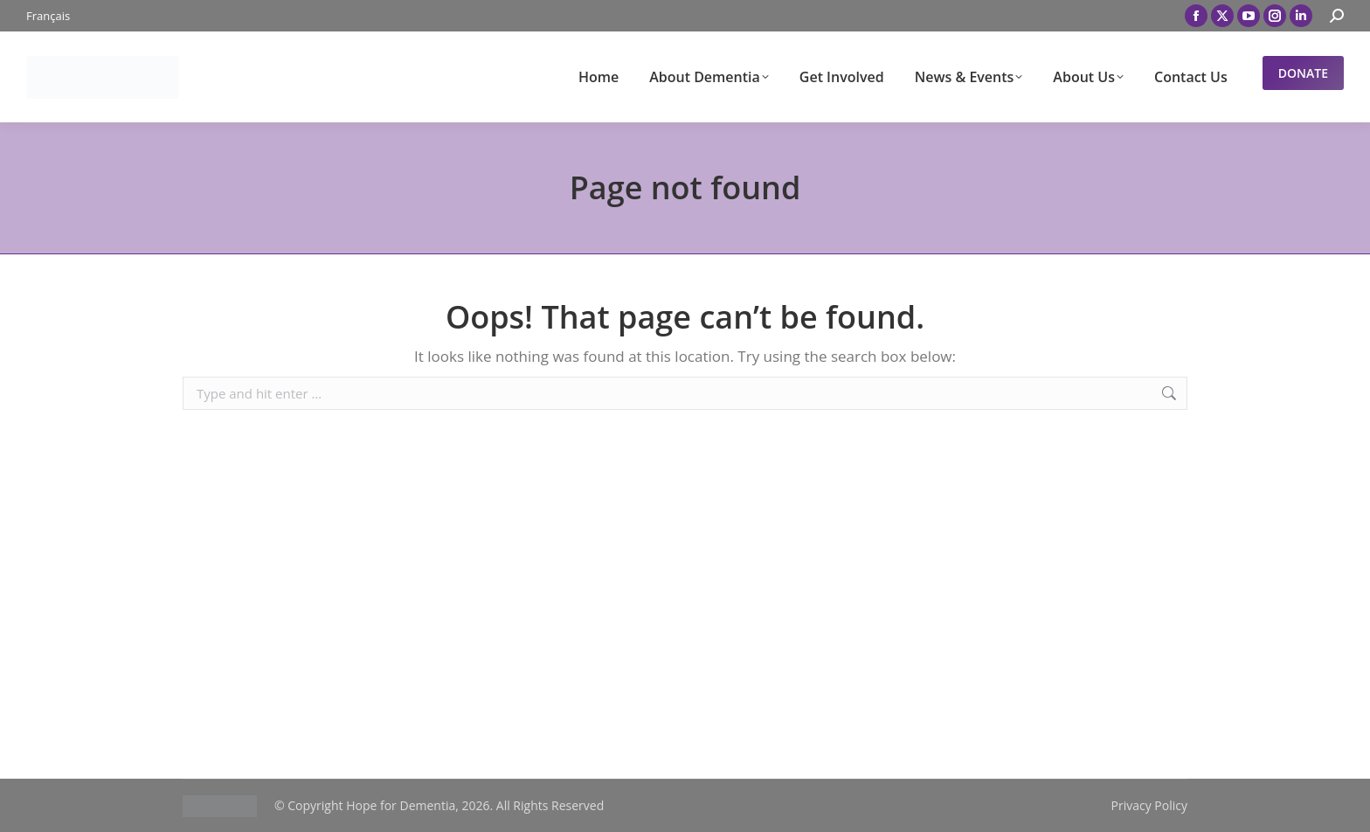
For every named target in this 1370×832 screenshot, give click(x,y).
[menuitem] (48, 16)
